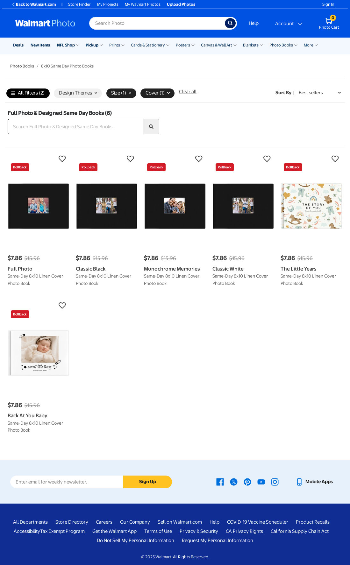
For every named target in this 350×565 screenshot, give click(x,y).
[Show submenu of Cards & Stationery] (168, 44)
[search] (151, 127)
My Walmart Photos (143, 4)
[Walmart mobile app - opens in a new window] (314, 481)
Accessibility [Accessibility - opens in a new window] (27, 531)
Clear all (187, 92)
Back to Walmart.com (33, 4)
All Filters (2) (28, 93)
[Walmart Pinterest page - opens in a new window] (247, 481)
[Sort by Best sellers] (320, 92)
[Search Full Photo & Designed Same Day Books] (76, 127)
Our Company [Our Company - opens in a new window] (135, 522)
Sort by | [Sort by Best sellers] (285, 92)
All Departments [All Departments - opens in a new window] (30, 522)
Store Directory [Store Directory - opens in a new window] (71, 522)
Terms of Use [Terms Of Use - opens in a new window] (158, 531)
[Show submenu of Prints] (123, 44)
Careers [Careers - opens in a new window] (104, 522)
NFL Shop (66, 45)
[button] (38, 158)
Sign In (328, 4)
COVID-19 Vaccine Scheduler (257, 522)
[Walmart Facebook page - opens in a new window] (220, 481)
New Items (40, 45)
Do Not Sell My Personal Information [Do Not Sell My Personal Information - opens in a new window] (135, 540)
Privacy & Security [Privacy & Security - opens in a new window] (199, 531)
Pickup (92, 45)
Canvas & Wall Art (216, 45)
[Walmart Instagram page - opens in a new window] (275, 481)
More (308, 45)
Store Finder (79, 4)
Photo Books (281, 45)
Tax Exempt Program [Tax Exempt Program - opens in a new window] (62, 531)
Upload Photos (181, 4)
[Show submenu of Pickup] (101, 44)
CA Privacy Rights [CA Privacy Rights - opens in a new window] (244, 531)
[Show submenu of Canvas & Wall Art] (235, 44)
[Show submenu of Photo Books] (296, 44)
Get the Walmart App (114, 531)
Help (254, 23)
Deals (18, 45)
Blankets (251, 45)
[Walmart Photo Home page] (45, 23)
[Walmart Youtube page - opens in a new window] (261, 481)
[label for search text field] (157, 23)
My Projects (107, 4)
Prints (114, 45)
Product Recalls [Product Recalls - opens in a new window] (313, 522)
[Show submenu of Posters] (193, 44)
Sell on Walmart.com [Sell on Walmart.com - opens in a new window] (180, 522)
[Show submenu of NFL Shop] (78, 44)
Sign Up (147, 481)
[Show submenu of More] (316, 44)
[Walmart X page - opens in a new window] (234, 481)
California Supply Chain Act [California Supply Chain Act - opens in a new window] (300, 531)
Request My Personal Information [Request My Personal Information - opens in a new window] (217, 540)
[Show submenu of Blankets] (261, 44)
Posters (183, 45)
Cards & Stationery (148, 45)
